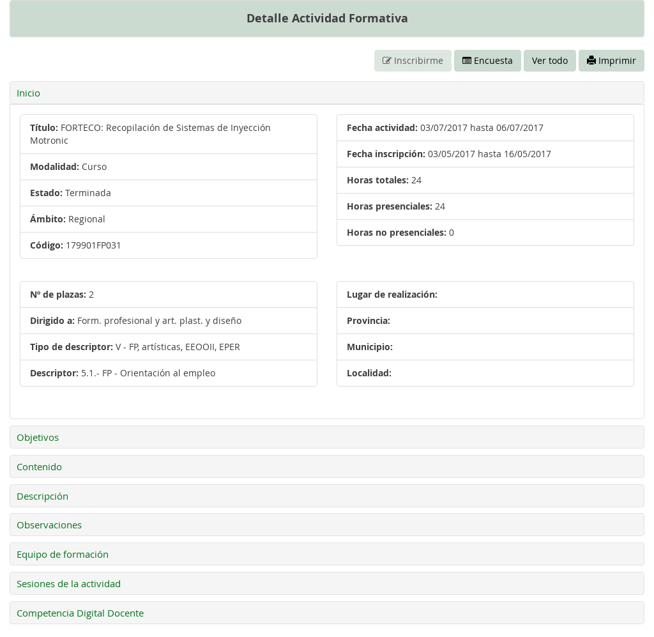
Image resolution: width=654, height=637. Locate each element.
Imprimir (611, 60)
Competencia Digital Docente (80, 612)
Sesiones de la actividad (69, 583)
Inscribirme (413, 60)
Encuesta (487, 60)
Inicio (28, 92)
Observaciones (49, 524)
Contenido (39, 466)
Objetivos (38, 437)
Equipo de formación (63, 554)
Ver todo (550, 60)
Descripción (42, 495)
